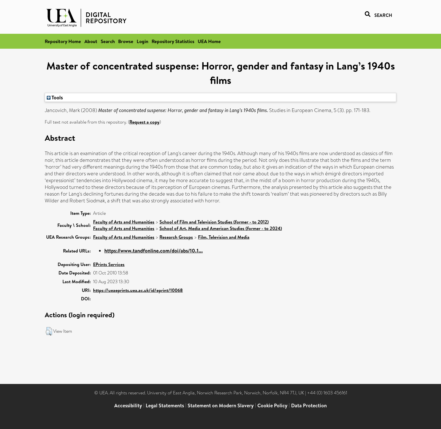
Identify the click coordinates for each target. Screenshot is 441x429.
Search (108, 41)
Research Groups (176, 237)
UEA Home (209, 41)
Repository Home (63, 41)
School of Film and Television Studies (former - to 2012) (214, 222)
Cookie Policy (272, 405)
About (90, 41)
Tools (55, 97)
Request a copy (144, 122)
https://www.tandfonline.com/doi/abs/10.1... (153, 250)
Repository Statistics (173, 41)
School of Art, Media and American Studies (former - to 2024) (220, 228)
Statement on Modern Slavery (221, 405)
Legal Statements (165, 405)
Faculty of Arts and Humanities (123, 222)
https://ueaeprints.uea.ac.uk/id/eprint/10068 (138, 290)
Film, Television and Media (223, 237)
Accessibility (128, 405)
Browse (125, 41)
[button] (49, 331)
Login (142, 41)
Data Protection (309, 405)
